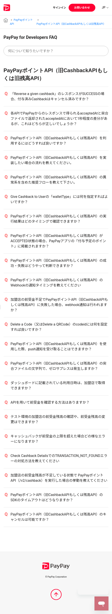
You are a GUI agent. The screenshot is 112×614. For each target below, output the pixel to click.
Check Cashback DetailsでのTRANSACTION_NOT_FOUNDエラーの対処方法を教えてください (59, 458)
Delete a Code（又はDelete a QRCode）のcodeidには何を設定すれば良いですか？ (59, 327)
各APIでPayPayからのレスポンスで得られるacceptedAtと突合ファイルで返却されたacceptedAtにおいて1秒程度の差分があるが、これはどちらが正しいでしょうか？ (59, 118)
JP (105, 7)
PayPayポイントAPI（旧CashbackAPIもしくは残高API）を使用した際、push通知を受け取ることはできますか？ (58, 346)
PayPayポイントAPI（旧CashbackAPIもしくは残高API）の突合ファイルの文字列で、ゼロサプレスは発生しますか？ (58, 366)
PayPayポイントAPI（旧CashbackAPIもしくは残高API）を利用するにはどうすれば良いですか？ (58, 140)
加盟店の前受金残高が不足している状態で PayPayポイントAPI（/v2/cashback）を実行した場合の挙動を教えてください (59, 478)
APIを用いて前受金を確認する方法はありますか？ (50, 402)
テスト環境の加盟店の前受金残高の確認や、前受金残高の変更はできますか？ (58, 419)
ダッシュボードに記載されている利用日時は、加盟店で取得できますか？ (58, 385)
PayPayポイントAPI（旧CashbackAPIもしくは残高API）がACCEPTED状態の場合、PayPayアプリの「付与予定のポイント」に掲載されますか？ (58, 241)
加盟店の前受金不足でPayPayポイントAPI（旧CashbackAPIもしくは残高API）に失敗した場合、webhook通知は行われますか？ (59, 304)
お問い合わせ (82, 7)
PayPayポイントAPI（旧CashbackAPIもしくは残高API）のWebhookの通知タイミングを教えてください (57, 282)
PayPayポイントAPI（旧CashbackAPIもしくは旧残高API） (71, 23)
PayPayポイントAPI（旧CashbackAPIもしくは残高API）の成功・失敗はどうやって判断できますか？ (58, 263)
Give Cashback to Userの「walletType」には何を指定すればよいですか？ (59, 199)
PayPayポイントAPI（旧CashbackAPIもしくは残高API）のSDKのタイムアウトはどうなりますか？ (57, 497)
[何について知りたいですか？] (56, 51)
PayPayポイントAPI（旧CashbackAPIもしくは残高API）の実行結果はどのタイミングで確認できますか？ (58, 219)
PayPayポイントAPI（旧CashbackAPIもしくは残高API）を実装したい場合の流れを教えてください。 (58, 160)
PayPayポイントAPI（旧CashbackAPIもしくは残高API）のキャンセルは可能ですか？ (58, 517)
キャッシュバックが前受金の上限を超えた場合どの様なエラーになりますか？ (58, 439)
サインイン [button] (59, 7)
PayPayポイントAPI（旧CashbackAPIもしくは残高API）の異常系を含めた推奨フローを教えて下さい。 (58, 179)
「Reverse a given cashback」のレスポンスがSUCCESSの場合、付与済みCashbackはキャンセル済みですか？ (57, 96)
